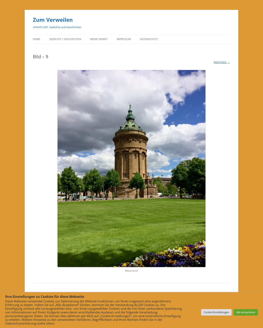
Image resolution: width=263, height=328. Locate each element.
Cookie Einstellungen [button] (216, 312)
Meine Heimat (99, 39)
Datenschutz (149, 39)
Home (36, 39)
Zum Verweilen (53, 19)
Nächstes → (222, 62)
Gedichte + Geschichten (65, 39)
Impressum (124, 39)
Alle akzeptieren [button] (245, 312)
